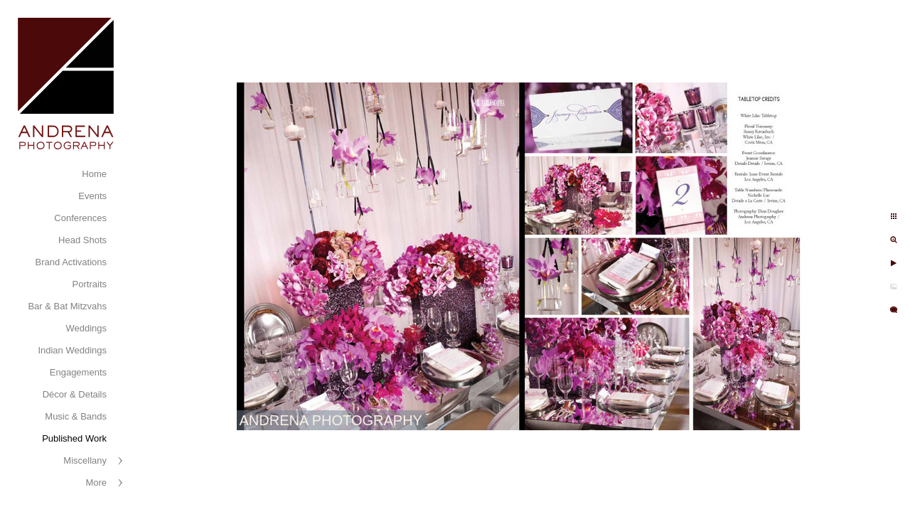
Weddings (86, 328)
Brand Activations (71, 262)
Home (94, 174)
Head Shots (82, 240)
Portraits (90, 284)
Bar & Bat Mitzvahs (67, 306)
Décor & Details (75, 394)
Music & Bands (76, 416)
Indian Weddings (72, 350)
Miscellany (85, 460)
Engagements (78, 372)
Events (92, 196)
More (96, 482)
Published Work (74, 438)
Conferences (80, 218)
